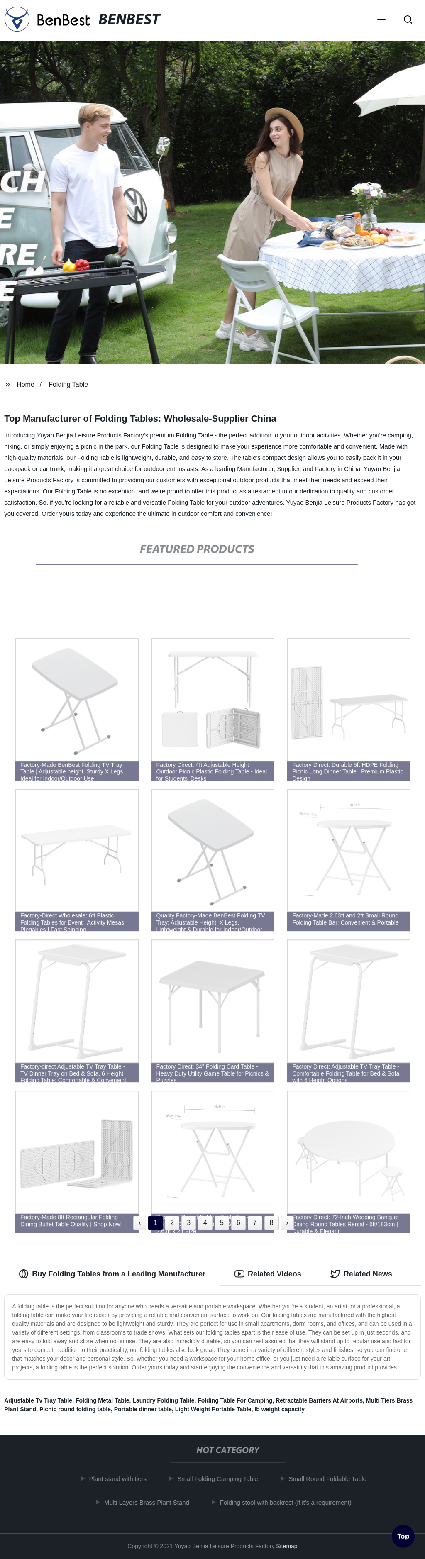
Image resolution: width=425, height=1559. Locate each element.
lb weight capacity (279, 1409)
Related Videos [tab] (267, 1274)
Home (25, 384)
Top (403, 1537)
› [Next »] (287, 1222)
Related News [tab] (361, 1274)
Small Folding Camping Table (222, 1478)
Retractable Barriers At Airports (319, 1400)
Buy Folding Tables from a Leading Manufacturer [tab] (112, 1274)
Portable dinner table (143, 1409)
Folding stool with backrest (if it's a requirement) (290, 1501)
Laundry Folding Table (163, 1400)
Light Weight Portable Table (213, 1409)
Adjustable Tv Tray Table (38, 1400)
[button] (381, 20)
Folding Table (68, 384)
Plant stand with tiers (122, 1478)
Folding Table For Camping (235, 1400)
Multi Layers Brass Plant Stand (151, 1501)
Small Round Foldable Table (332, 1478)
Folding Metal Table (102, 1400)
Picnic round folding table (75, 1409)
